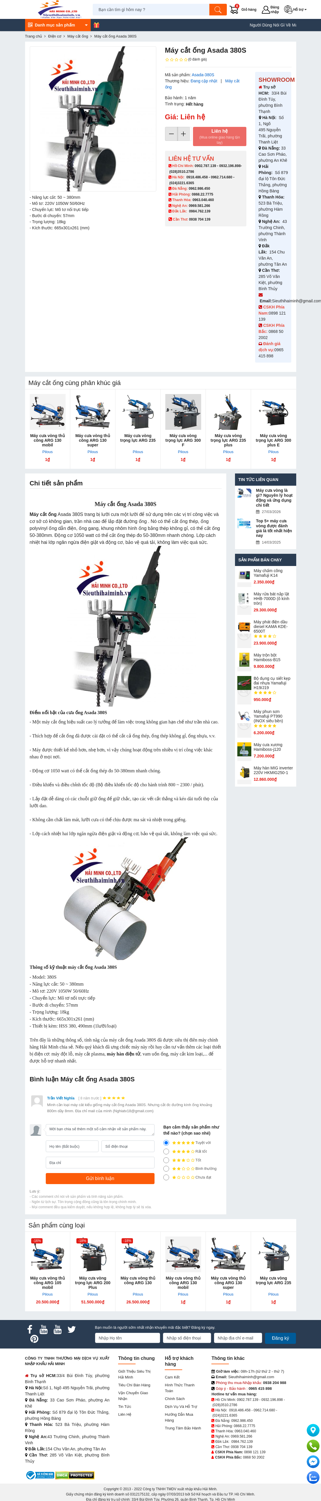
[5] (166, 1143)
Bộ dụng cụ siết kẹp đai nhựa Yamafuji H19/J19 (272, 683)
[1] (166, 1177)
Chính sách (175, 1399)
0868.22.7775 (202, 194)
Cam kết (172, 1377)
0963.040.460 (203, 200)
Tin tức (124, 1406)
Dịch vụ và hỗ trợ (181, 1406)
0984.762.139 (199, 211)
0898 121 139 (254, 1452)
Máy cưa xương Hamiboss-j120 (268, 747)
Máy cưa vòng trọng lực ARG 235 (138, 438)
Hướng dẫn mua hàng (179, 1417)
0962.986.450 (199, 189)
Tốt (182, 1160)
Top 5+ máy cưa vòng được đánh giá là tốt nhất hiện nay (274, 528)
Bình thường (190, 1169)
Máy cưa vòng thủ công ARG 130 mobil (47, 440)
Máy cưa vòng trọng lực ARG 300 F (183, 440)
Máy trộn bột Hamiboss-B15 (267, 657)
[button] (296, 9)
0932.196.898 (230, 166)
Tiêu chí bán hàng (134, 1385)
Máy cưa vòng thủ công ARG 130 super (92, 440)
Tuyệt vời (187, 1143)
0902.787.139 (205, 166)
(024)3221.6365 (181, 183)
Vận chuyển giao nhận (133, 1396)
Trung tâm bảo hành (183, 1428)
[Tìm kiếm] (218, 9)
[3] (166, 1160)
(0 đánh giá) (186, 59)
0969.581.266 (199, 206)
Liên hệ (220, 137)
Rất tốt (185, 1151)
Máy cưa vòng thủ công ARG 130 (137, 1280)
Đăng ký (280, 1338)
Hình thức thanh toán (179, 1388)
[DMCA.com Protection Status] (74, 1475)
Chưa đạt (187, 1177)
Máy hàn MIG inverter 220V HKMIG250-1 (273, 770)
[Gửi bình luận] (100, 1178)
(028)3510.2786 (181, 172)
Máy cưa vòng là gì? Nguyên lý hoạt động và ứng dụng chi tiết (274, 497)
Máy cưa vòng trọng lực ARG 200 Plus (92, 1283)
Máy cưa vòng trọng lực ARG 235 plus (228, 440)
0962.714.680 (221, 177)
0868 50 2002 (253, 1457)
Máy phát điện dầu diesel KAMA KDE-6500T (271, 627)
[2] (166, 1169)
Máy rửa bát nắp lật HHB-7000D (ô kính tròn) (271, 599)
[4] (166, 1151)
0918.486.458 (197, 177)
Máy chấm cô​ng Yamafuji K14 (268, 573)
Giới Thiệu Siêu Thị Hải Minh (134, 1374)
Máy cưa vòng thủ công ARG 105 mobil (47, 1283)
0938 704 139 (241, 1447)
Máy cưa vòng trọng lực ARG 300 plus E (273, 440)
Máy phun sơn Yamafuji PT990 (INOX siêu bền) (268, 716)
